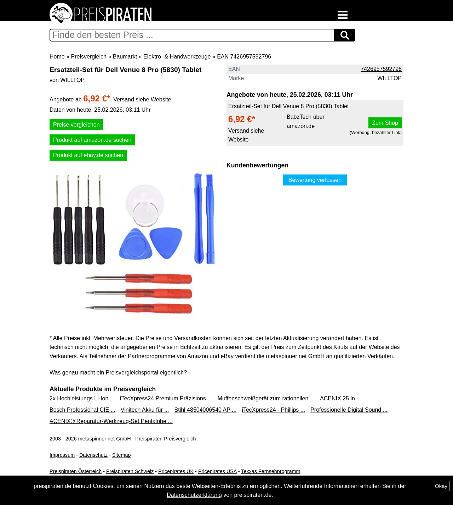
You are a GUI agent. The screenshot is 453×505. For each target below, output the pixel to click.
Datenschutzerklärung (194, 495)
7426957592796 (381, 69)
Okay (441, 486)
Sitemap (121, 455)
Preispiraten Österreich (76, 471)
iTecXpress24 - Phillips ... (273, 410)
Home (57, 57)
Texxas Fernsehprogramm (270, 471)
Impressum (62, 455)
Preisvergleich (88, 57)
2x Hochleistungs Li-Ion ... (82, 398)
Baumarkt (125, 57)
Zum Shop (385, 123)
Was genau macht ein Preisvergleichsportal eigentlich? (118, 373)
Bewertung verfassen (315, 180)
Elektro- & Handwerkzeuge (177, 57)
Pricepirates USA (217, 471)
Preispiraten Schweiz (130, 471)
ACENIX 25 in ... (340, 398)
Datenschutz (93, 455)
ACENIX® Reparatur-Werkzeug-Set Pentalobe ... (111, 421)
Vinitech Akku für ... (145, 410)
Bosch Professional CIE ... (82, 410)
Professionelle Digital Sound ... (349, 410)
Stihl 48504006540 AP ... (205, 410)
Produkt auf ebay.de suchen (88, 155)
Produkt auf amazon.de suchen (92, 140)
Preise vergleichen (76, 125)
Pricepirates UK (176, 471)
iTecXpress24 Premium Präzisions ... (166, 398)
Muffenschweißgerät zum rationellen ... (266, 398)
